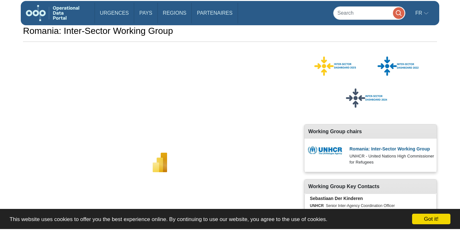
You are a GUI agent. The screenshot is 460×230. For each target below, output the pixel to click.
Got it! (431, 219)
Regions (175, 13)
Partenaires (214, 13)
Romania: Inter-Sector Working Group (389, 148)
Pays (145, 13)
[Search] (369, 12)
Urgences (114, 13)
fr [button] (419, 13)
